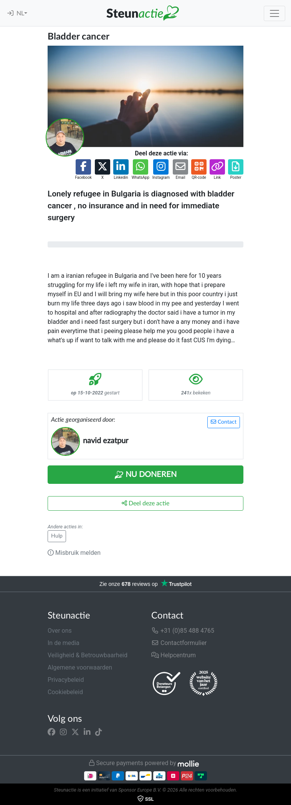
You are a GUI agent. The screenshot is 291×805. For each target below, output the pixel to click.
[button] (83, 169)
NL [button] (20, 13)
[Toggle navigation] (274, 13)
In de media (63, 643)
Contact (223, 422)
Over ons (60, 630)
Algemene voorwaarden (80, 667)
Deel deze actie (145, 503)
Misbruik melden (74, 552)
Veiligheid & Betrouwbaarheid (87, 655)
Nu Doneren (145, 475)
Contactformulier (179, 643)
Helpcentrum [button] (173, 655)
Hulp (57, 536)
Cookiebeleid (65, 692)
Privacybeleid (66, 679)
